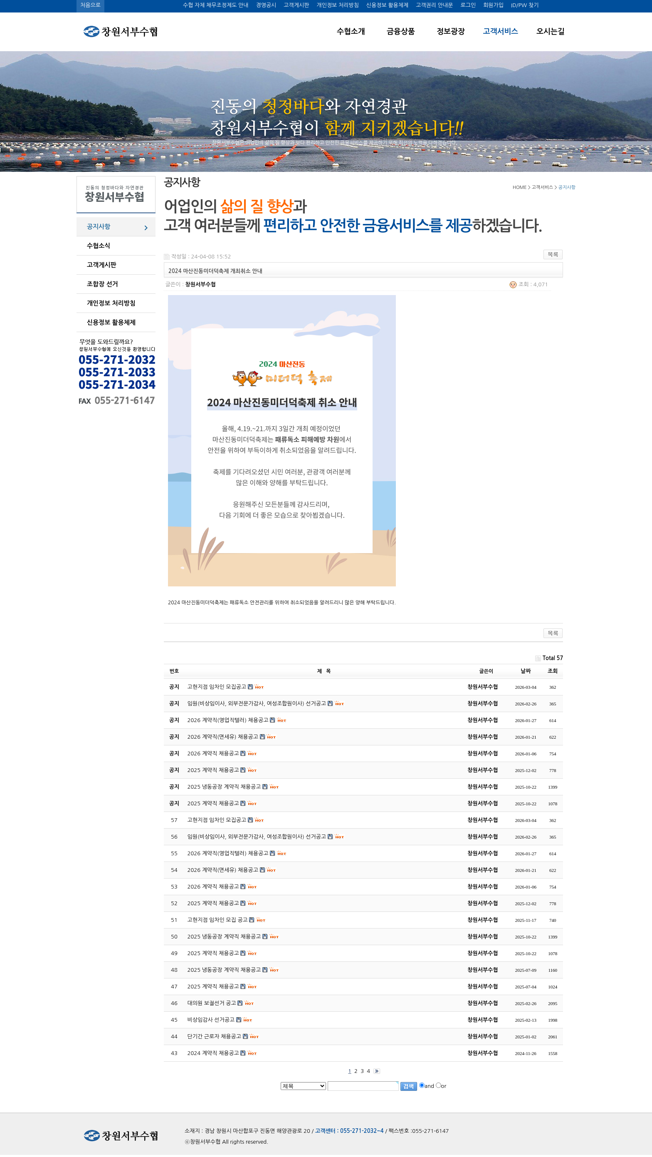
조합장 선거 (102, 284)
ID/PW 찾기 (524, 5)
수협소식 (98, 246)
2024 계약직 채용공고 (213, 1053)
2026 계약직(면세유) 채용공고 (223, 870)
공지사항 (98, 226)
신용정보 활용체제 (387, 5)
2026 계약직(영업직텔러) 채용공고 (228, 853)
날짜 (526, 671)
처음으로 (90, 5)
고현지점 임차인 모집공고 (217, 820)
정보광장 (451, 31)
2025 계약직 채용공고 (213, 903)
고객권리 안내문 (434, 5)
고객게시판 (296, 5)
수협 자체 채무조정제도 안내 (216, 5)
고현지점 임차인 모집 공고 (218, 920)
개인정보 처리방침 (337, 5)
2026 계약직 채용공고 (213, 886)
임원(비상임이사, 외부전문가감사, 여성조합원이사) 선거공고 (257, 836)
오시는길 (550, 31)
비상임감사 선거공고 (211, 1020)
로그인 (468, 5)
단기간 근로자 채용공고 (214, 1036)
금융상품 (401, 31)
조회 (553, 671)
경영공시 (266, 5)
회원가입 (493, 5)
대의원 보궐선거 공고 (212, 1003)
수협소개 (351, 31)
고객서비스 (501, 31)
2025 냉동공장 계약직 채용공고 (224, 936)
